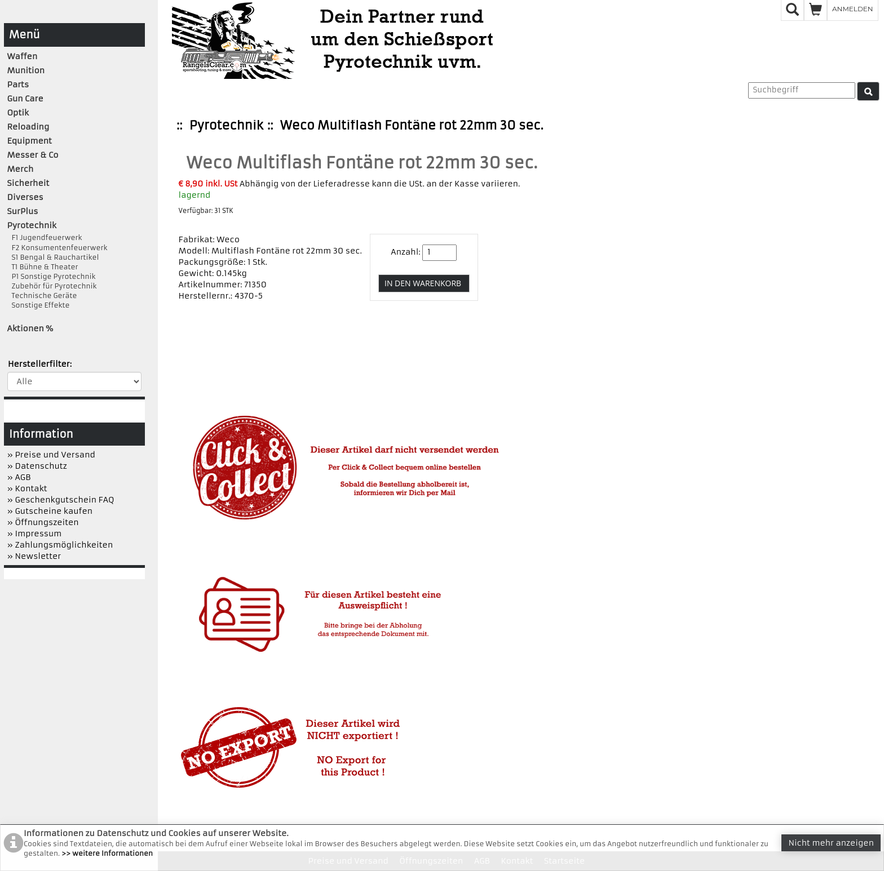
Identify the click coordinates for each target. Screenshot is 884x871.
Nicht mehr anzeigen (831, 843)
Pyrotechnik (226, 125)
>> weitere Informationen (107, 853)
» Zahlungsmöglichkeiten (60, 545)
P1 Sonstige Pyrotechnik (51, 276)
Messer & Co (33, 155)
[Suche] (868, 91)
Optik (18, 113)
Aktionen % (30, 328)
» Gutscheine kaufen (50, 511)
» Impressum (34, 533)
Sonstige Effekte (38, 305)
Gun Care (25, 99)
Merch (20, 169)
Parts (18, 84)
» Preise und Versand (51, 455)
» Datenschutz (37, 466)
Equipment (29, 141)
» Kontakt (27, 488)
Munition (26, 70)
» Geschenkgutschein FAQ (60, 500)
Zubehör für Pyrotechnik (52, 286)
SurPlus (22, 211)
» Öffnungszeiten (43, 522)
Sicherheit (28, 183)
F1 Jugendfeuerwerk (44, 237)
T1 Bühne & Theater (42, 267)
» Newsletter (34, 556)
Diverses (25, 197)
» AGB (19, 477)
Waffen (22, 56)
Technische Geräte (42, 295)
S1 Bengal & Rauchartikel (53, 257)
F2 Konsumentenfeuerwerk (57, 247)
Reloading (28, 127)
